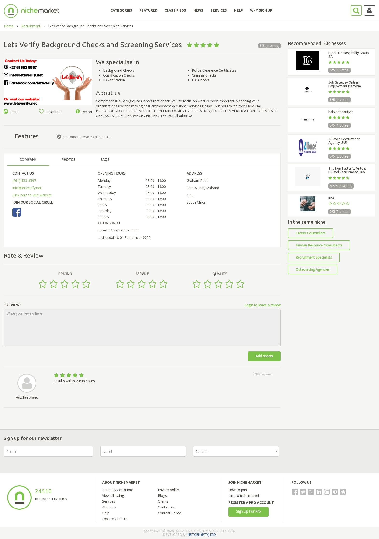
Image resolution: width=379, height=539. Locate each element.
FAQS (105, 159)
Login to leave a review (262, 305)
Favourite (49, 111)
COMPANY (28, 159)
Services (108, 501)
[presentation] (323, 455)
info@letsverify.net (26, 187)
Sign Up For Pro (248, 511)
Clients (163, 501)
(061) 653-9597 (24, 180)
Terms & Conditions (118, 489)
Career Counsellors (310, 233)
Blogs (162, 495)
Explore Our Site (114, 518)
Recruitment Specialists (314, 257)
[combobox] (236, 451)
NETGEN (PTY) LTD (202, 535)
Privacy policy (168, 489)
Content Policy (169, 513)
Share (11, 111)
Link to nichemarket (243, 495)
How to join (237, 489)
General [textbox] (201, 451)
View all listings (113, 495)
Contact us (166, 507)
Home (9, 26)
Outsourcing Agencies (313, 269)
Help (105, 513)
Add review (264, 356)
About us (109, 507)
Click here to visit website (32, 195)
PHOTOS (68, 159)
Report (84, 111)
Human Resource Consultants (319, 245)
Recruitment (30, 26)
